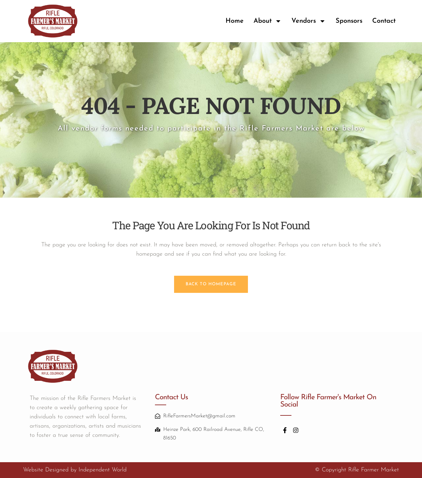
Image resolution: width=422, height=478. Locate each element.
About (268, 21)
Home (235, 21)
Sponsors (349, 21)
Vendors (308, 21)
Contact (384, 21)
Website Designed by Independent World (75, 470)
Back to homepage (211, 284)
